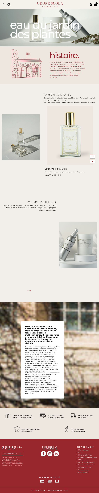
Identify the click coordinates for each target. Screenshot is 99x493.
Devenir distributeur (86, 462)
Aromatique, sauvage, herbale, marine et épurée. (64, 172)
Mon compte (83, 450)
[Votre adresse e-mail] (10, 453)
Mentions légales (85, 455)
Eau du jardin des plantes (17, 276)
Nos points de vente (86, 465)
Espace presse (83, 470)
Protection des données (87, 457)
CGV (80, 452)
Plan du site (83, 472)
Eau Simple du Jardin (56, 169)
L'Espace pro (83, 460)
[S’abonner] (20, 453)
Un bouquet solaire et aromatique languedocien (23, 279)
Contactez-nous (84, 467)
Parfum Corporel (57, 95)
